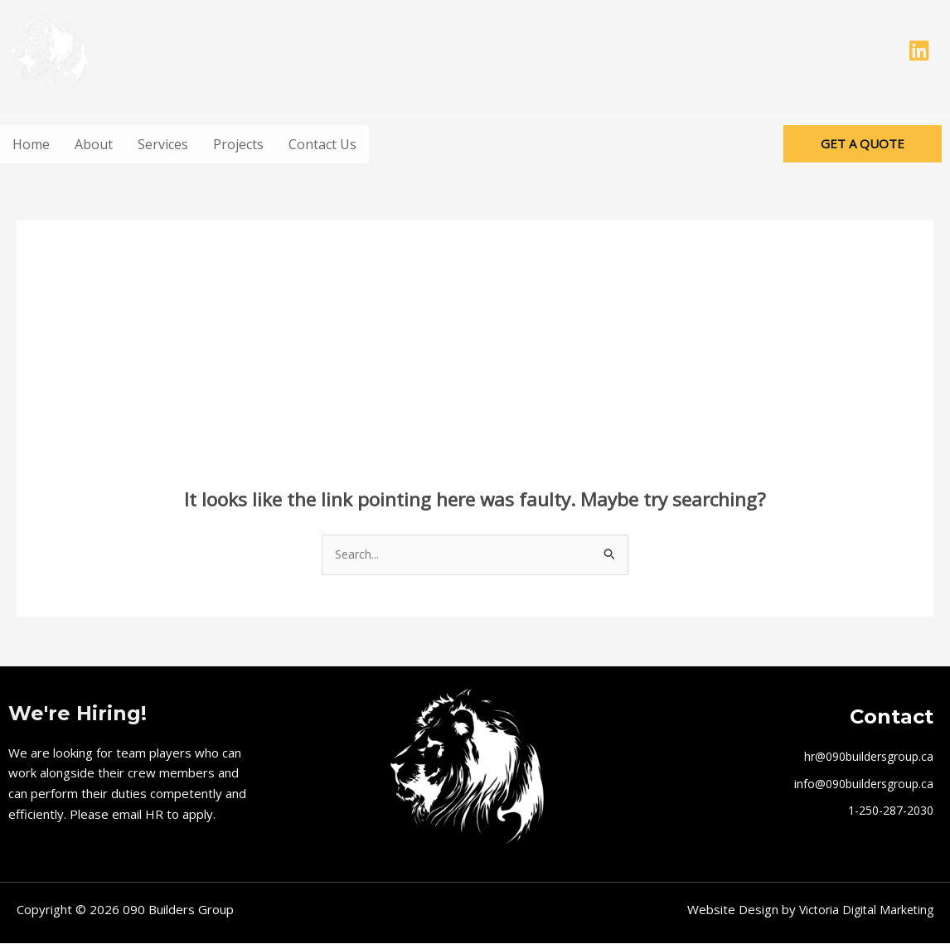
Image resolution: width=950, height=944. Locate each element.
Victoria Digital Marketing (862, 911)
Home (31, 144)
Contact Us (322, 144)
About (94, 144)
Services (163, 144)
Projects (238, 144)
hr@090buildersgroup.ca (863, 757)
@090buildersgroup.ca (869, 784)
